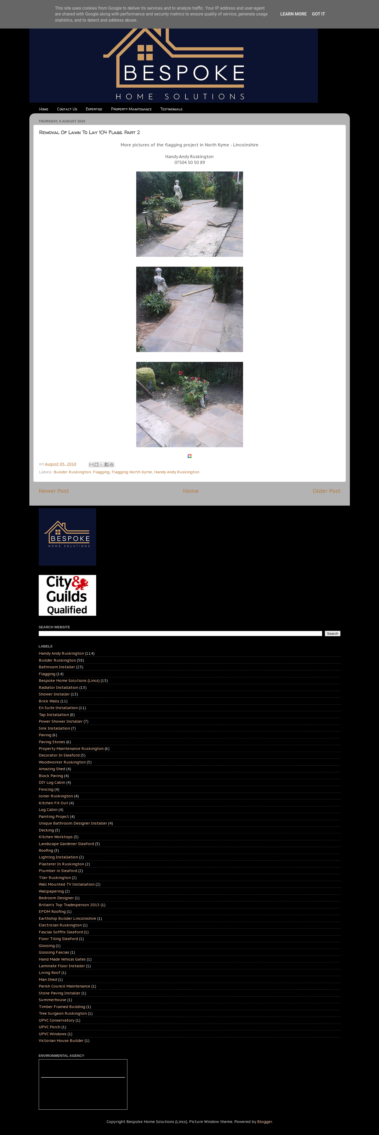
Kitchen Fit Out (53, 802)
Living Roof (49, 972)
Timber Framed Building (62, 1006)
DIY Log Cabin (52, 782)
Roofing (46, 850)
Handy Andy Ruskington (176, 471)
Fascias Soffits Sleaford (61, 931)
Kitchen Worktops (56, 836)
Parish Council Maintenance (64, 986)
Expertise (94, 108)
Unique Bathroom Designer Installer (73, 823)
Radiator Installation (58, 687)
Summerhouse (52, 999)
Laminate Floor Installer (62, 965)
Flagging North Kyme (132, 471)
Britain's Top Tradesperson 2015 (69, 904)
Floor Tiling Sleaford (58, 938)
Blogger (264, 1121)
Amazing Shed (52, 768)
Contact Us (67, 108)
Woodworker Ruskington (62, 762)
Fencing (46, 789)
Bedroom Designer (56, 897)
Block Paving (51, 775)
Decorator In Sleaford (59, 755)
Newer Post (54, 490)
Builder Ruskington (72, 471)
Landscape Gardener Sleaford (66, 843)
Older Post (327, 490)
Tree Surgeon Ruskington (63, 1013)
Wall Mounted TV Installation (67, 884)
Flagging (101, 471)
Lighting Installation (58, 857)
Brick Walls (49, 701)
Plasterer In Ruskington (61, 863)
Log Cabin (48, 809)
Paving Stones (52, 741)
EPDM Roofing (52, 911)
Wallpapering (51, 891)
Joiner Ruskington (56, 795)
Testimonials (171, 108)
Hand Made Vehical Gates (62, 959)
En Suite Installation (58, 707)
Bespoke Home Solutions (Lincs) (69, 680)
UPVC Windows (53, 1033)
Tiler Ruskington (55, 877)
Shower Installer (54, 694)
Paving (45, 734)
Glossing (47, 945)
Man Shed (48, 979)
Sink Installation (54, 728)
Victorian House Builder (61, 1040)
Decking (46, 830)
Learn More (293, 14)
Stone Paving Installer (59, 993)
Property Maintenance (131, 108)
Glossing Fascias (54, 952)
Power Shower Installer (61, 721)
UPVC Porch (49, 1026)
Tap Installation (54, 714)
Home (43, 108)
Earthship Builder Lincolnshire (67, 918)
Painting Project (54, 816)
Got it (318, 14)
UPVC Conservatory (57, 1020)
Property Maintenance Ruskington (71, 748)
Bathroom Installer (57, 666)
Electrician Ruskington (60, 925)
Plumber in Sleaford (58, 870)
